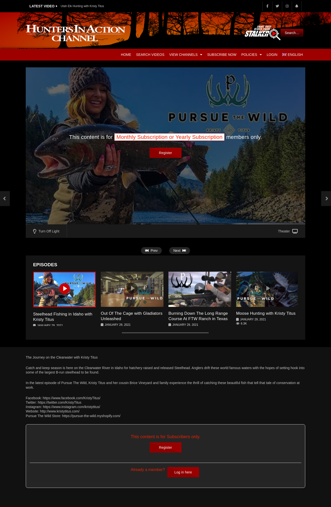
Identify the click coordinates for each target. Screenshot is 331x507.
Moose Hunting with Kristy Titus (265, 313)
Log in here (183, 472)
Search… (292, 33)
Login (272, 55)
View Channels (185, 54)
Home (126, 55)
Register (165, 153)
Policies (251, 54)
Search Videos (150, 55)
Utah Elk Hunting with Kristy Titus (82, 6)
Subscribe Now (221, 55)
